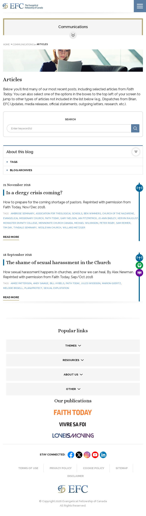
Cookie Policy (93, 468)
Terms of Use (28, 468)
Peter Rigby (107, 223)
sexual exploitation (56, 288)
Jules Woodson (91, 283)
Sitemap (122, 468)
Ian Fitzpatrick (87, 218)
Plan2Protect (33, 288)
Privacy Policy (61, 468)
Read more (11, 236)
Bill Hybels (57, 283)
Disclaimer (75, 476)
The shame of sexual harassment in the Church (58, 262)
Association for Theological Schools (59, 213)
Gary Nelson (68, 218)
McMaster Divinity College (20, 223)
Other (71, 389)
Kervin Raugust (128, 218)
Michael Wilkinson (86, 223)
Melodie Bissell (13, 288)
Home (6, 44)
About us (71, 374)
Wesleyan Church (49, 227)
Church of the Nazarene (118, 213)
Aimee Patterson (21, 283)
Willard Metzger (74, 227)
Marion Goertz (111, 283)
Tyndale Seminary (25, 227)
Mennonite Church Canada (56, 223)
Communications (73, 27)
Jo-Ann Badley (107, 218)
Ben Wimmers (92, 213)
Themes (71, 345)
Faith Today (52, 218)
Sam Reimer (123, 223)
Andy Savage (40, 283)
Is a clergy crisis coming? (34, 192)
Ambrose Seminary (22, 213)
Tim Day (7, 227)
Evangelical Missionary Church (23, 218)
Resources (71, 360)
